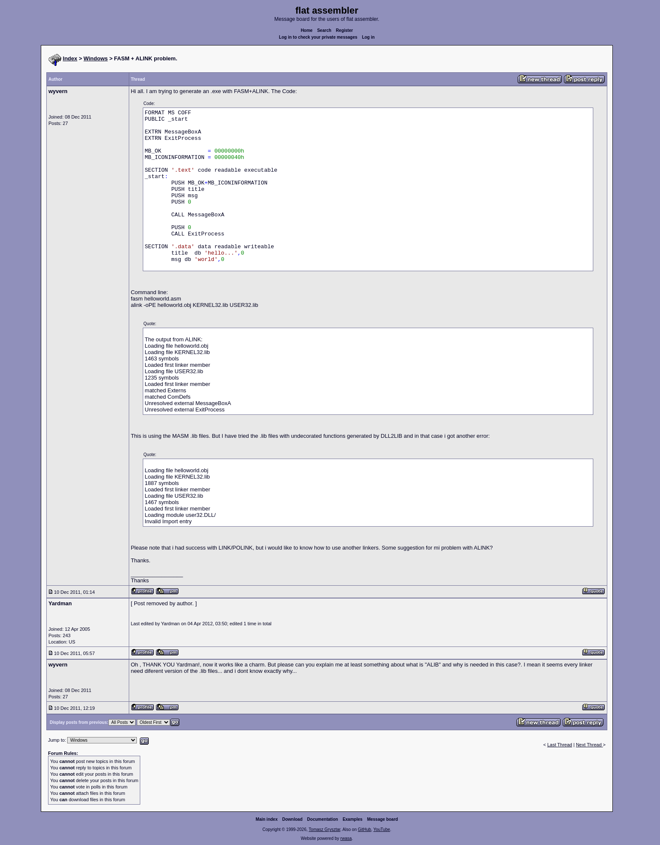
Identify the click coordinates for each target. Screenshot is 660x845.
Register (344, 30)
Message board (382, 819)
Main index (267, 819)
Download (292, 819)
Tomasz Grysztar (324, 829)
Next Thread (589, 744)
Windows (96, 58)
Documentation (322, 819)
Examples (353, 819)
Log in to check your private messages (318, 37)
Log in (368, 37)
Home (307, 30)
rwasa (346, 838)
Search (324, 30)
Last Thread (559, 744)
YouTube (381, 829)
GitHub (364, 829)
